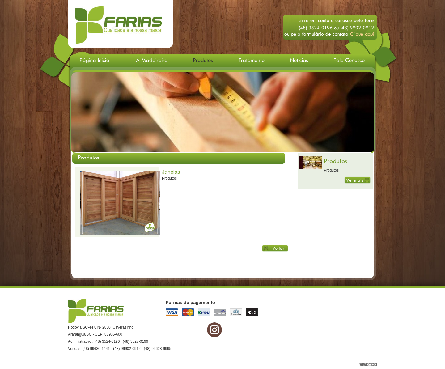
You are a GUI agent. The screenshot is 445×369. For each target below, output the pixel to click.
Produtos (335, 161)
